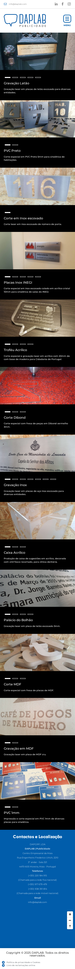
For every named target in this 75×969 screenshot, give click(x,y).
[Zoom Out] (70, 920)
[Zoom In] (70, 914)
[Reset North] (70, 926)
